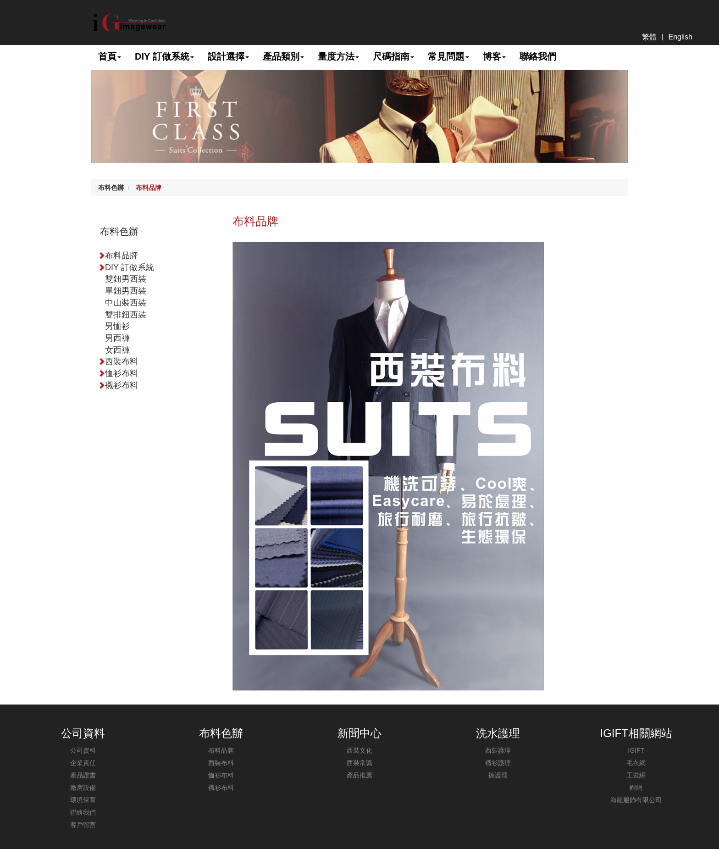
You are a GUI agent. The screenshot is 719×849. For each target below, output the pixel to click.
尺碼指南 (393, 56)
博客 (494, 56)
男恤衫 (117, 326)
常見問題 (448, 56)
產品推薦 (359, 775)
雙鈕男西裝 (125, 278)
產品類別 (283, 56)
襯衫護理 (498, 762)
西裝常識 (359, 762)
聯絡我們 (538, 56)
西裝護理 (498, 750)
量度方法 (338, 56)
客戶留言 (83, 824)
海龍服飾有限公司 (636, 800)
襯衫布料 (118, 385)
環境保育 (83, 800)
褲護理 (498, 775)
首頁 (109, 56)
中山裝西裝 (125, 302)
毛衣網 (636, 762)
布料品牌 (148, 187)
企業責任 (83, 762)
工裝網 (636, 775)
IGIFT (636, 750)
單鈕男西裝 (125, 290)
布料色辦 (111, 187)
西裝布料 (118, 361)
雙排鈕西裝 (125, 314)
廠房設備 (83, 787)
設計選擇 (228, 56)
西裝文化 (359, 750)
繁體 (649, 37)
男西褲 (117, 338)
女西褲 (117, 350)
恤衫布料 (118, 373)
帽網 (636, 787)
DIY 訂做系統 (164, 56)
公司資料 (83, 750)
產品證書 (83, 775)
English (680, 37)
